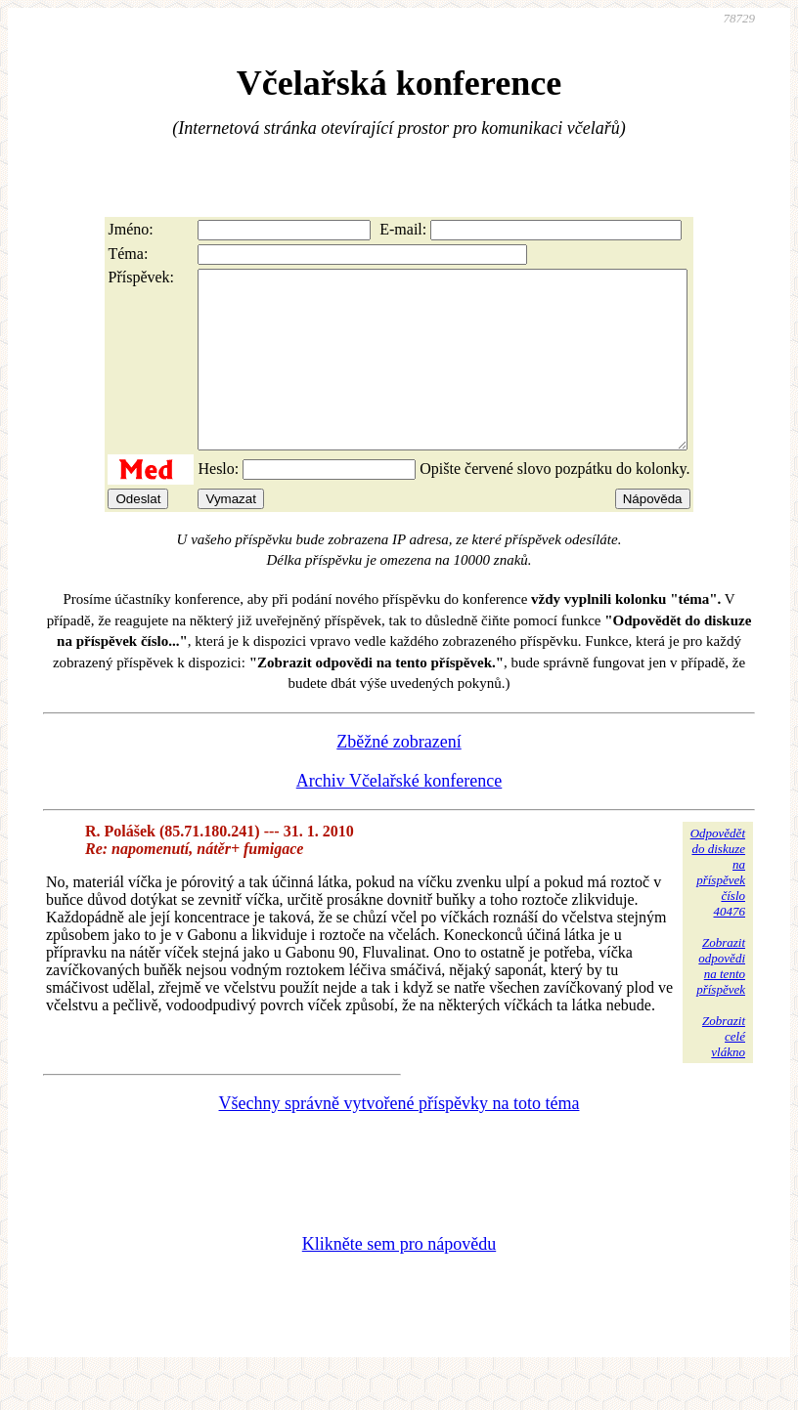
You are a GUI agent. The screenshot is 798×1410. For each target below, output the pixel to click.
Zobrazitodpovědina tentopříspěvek (720, 1001)
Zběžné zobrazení (398, 777)
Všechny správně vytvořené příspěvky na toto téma (399, 1138)
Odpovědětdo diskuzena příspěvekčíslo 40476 (717, 907)
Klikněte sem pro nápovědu (399, 1279)
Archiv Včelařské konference (399, 816)
